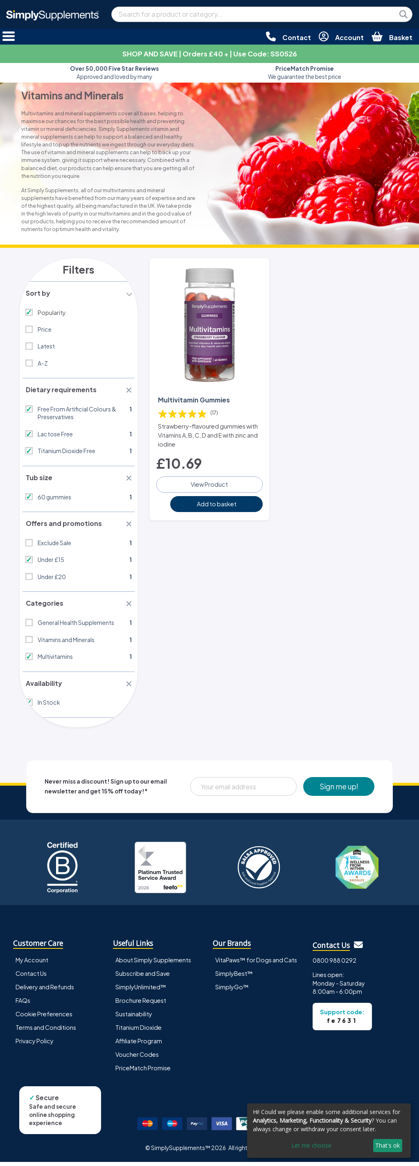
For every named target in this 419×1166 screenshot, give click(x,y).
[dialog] (329, 1130)
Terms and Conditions (46, 1031)
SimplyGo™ (232, 991)
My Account (32, 964)
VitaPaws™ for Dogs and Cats (256, 964)
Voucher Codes (137, 1058)
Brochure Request (140, 1004)
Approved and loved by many (114, 72)
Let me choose (311, 1145)
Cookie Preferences (44, 1018)
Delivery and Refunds (45, 991)
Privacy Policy (35, 1045)
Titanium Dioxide (138, 1031)
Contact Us (31, 977)
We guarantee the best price (304, 72)
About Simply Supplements (153, 964)
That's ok (387, 1145)
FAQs (23, 1004)
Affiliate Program (138, 1045)
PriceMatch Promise (143, 1072)
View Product (209, 483)
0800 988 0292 (334, 964)
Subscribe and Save (142, 977)
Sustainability (133, 1018)
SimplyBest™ (234, 977)
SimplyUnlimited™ (140, 991)
